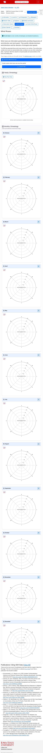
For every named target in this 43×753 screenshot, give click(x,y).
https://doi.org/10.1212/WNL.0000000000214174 (25, 677)
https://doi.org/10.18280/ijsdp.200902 (12, 683)
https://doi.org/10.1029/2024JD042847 (30, 707)
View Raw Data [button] (7, 77)
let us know (27, 669)
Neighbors (16, 21)
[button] (38, 133)
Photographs (23, 17)
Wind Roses (19, 24)
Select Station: (3, 12)
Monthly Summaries (27, 21)
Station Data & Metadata (7, 7)
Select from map (41, 12)
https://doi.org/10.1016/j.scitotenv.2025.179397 (17, 713)
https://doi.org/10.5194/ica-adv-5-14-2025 (22, 690)
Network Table (6, 21)
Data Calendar (6, 28)
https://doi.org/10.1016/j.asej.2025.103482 (13, 697)
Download (16, 28)
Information (5, 17)
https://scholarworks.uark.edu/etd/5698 (21, 721)
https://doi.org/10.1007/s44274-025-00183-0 (24, 728)
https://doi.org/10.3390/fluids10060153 (12, 702)
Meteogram (33, 17)
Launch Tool (21, 67)
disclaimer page (28, 56)
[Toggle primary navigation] (38, 2)
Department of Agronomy (6, 749)
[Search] (22, 2)
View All (27, 665)
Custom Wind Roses (31, 24)
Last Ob (14, 17)
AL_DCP (17, 7)
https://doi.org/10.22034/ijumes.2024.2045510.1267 (16, 735)
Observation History (7, 24)
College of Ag (4, 747)
